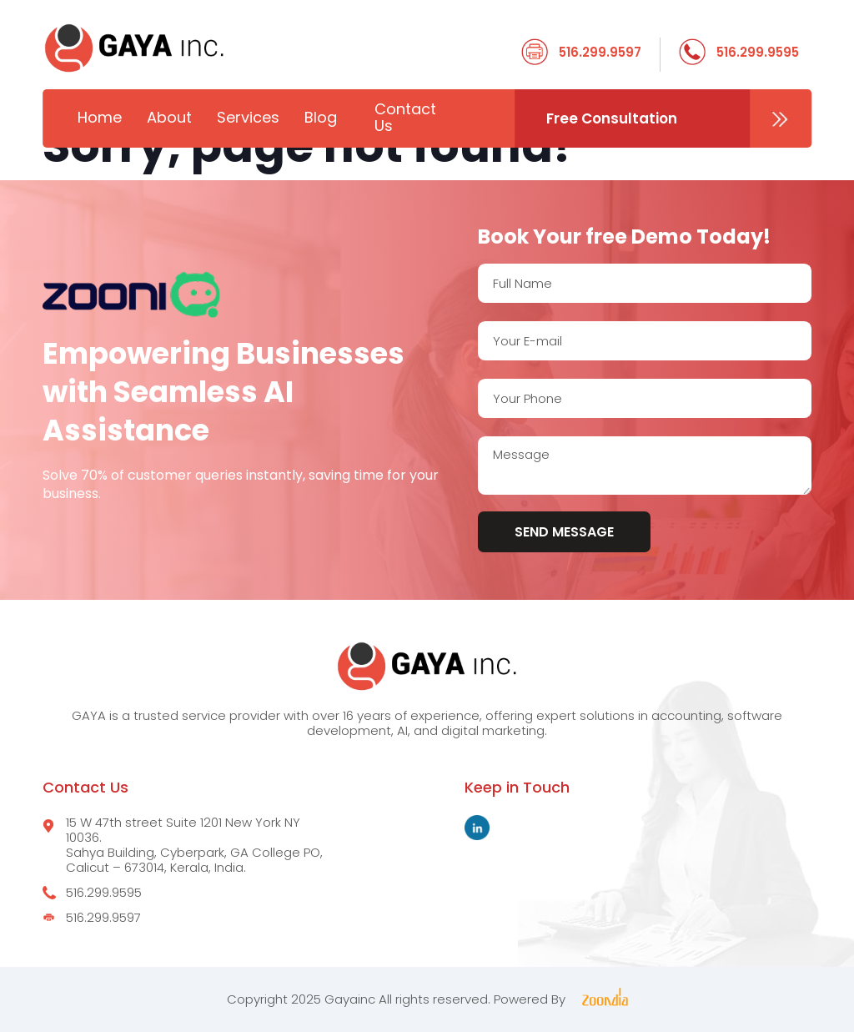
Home (100, 117)
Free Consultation (611, 118)
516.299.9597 (600, 52)
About (169, 117)
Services (248, 117)
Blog (320, 117)
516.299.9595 (757, 52)
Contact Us (405, 117)
